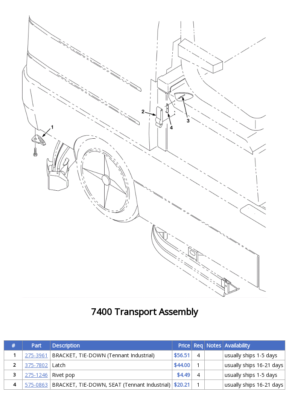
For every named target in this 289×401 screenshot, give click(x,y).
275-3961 (36, 355)
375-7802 (36, 365)
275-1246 (36, 374)
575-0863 (36, 384)
